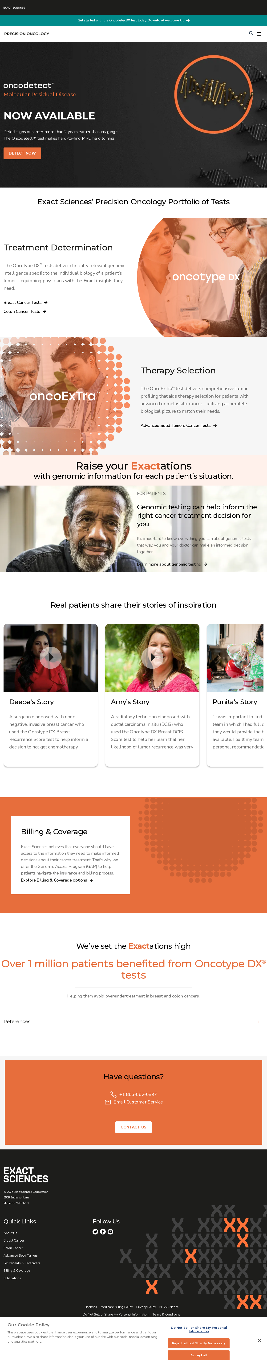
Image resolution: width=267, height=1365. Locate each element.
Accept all (198, 1355)
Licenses (91, 1307)
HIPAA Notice (169, 1307)
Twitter (95, 1231)
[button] (133, 1021)
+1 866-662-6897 (138, 1094)
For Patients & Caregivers (22, 1263)
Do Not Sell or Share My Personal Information (116, 1314)
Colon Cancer (13, 1248)
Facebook (103, 1231)
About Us (10, 1233)
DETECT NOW (22, 153)
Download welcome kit (165, 20)
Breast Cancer (14, 1240)
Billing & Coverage (17, 1270)
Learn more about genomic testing (169, 564)
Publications (12, 1278)
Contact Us (133, 1127)
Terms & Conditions (166, 1314)
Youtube (110, 1231)
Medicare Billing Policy (117, 1307)
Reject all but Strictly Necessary (199, 1343)
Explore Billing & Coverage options (54, 880)
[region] (133, 1341)
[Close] (259, 1340)
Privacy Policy (146, 1307)
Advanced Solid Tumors (21, 1255)
